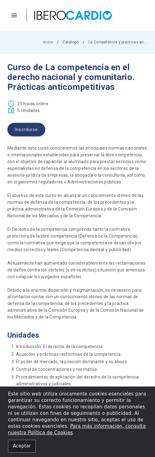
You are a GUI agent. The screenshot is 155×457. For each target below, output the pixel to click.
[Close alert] (22, 446)
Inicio (48, 42)
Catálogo (71, 42)
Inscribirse (26, 129)
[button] (17, 15)
